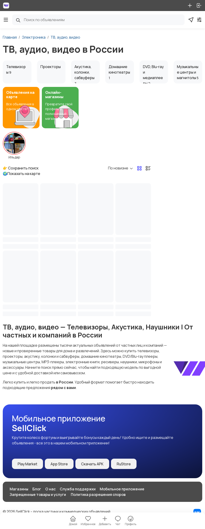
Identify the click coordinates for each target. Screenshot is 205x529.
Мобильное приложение (122, 489)
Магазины (19, 489)
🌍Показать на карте (21, 173)
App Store (59, 463)
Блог (36, 489)
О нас (50, 489)
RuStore (124, 463)
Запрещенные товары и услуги (38, 494)
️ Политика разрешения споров (98, 494)
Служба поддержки (78, 489)
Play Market (27, 463)
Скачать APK (92, 463)
